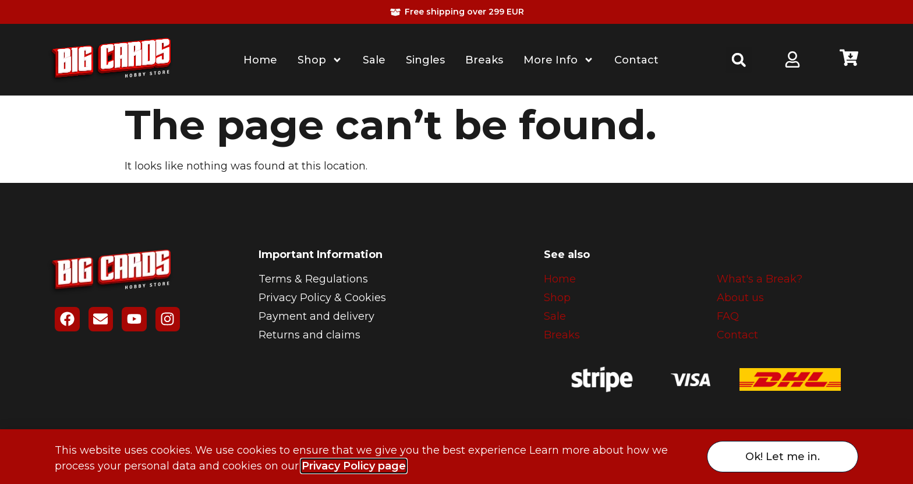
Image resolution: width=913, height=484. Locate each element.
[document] (456, 242)
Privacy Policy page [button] (354, 466)
